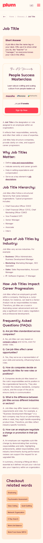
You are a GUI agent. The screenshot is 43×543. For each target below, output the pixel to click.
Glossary (21, 17)
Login (31, 5)
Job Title (31, 17)
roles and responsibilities (22, 163)
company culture (10, 342)
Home (11, 17)
